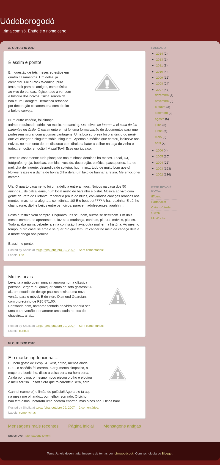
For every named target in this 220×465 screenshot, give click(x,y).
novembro (162, 101)
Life (21, 255)
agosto (160, 119)
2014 (160, 53)
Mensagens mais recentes (33, 426)
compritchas (27, 412)
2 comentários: (89, 407)
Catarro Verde (160, 207)
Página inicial (81, 426)
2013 (160, 59)
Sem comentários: (92, 250)
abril (158, 143)
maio (158, 137)
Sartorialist (158, 202)
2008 (160, 83)
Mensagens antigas (122, 426)
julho (158, 125)
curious (24, 330)
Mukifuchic (158, 218)
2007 (160, 89)
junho (159, 131)
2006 (160, 150)
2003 (160, 168)
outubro (160, 107)
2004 (160, 162)
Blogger (167, 453)
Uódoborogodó (27, 21)
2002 (160, 174)
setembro (162, 112)
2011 (160, 65)
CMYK (155, 213)
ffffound (156, 196)
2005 (160, 156)
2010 (160, 71)
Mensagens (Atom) (38, 435)
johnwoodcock (124, 453)
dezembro (162, 95)
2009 (160, 77)
